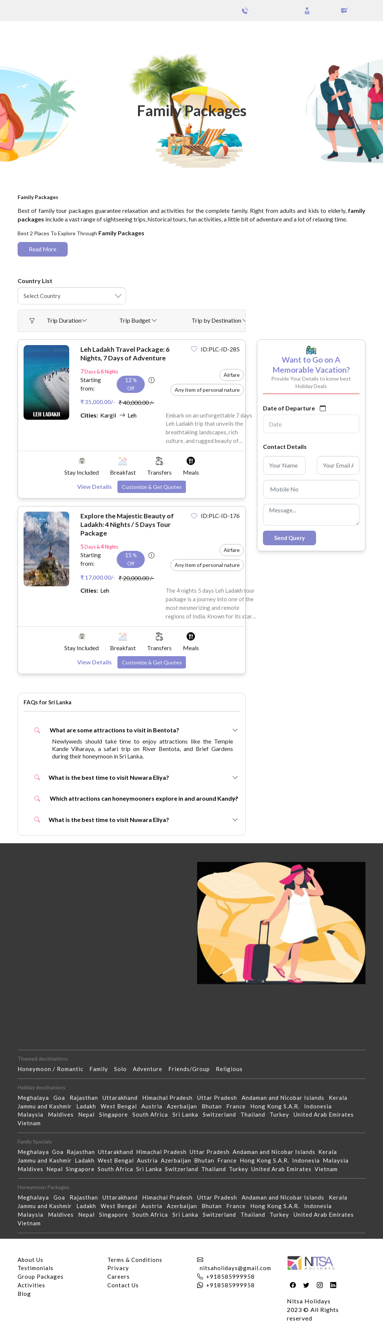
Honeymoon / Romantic (53, 1068)
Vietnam (31, 1123)
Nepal (88, 1114)
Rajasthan (86, 1097)
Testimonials (35, 1268)
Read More (42, 249)
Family (101, 1068)
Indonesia (320, 1106)
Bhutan (214, 1106)
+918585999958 (230, 1276)
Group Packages (66, 33)
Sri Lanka (187, 1114)
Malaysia (33, 1114)
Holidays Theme (285, 33)
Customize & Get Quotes (152, 487)
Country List (35, 280)
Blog (24, 1293)
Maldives (63, 1114)
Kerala (340, 1097)
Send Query (289, 537)
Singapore (115, 1114)
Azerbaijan (184, 1106)
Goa (61, 1097)
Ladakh (88, 1106)
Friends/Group (192, 1068)
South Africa (152, 1114)
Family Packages (95, 190)
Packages (25, 33)
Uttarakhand (122, 1097)
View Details (94, 486)
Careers (118, 1276)
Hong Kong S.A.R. (277, 1106)
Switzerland (221, 1114)
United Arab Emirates (326, 1114)
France (238, 1106)
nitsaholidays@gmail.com (235, 1268)
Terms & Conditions (134, 1259)
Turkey (282, 1114)
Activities (31, 1285)
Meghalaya (35, 1097)
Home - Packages (43, 190)
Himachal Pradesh (169, 1097)
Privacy (118, 1268)
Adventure (150, 1068)
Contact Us (123, 1285)
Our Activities (342, 33)
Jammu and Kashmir (47, 1106)
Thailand (255, 1114)
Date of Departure (289, 408)
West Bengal (121, 1106)
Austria (154, 1106)
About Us (30, 1259)
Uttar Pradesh (219, 1097)
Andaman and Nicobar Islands (285, 1097)
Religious (232, 1068)
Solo (123, 1068)
